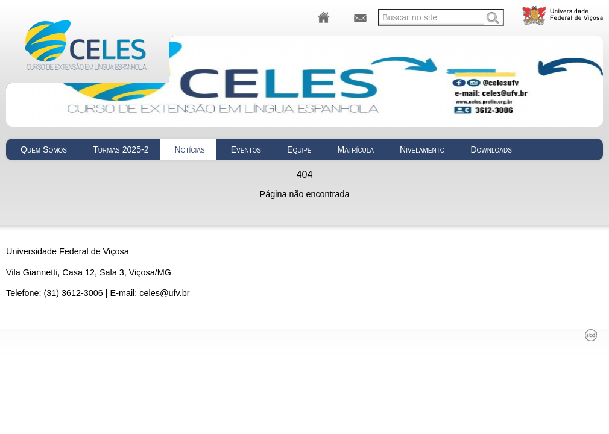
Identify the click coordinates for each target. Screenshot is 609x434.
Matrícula (356, 149)
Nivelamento (422, 149)
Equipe (299, 149)
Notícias (190, 149)
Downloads (491, 149)
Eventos (246, 149)
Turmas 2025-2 (120, 149)
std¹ (591, 335)
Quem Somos (44, 149)
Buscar (493, 18)
